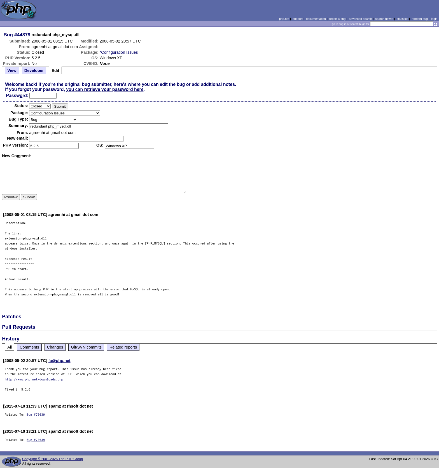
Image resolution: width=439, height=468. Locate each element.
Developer (34, 70)
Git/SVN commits (86, 347)
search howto (384, 18)
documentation (316, 18)
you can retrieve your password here (104, 89)
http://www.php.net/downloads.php (34, 379)
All (9, 347)
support (298, 18)
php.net (284, 18)
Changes (55, 347)
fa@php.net (59, 360)
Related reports (123, 347)
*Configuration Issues (119, 52)
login (434, 18)
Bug (8, 34)
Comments (29, 347)
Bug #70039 (36, 414)
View (12, 70)
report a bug (337, 18)
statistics (402, 18)
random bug (420, 18)
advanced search (360, 18)
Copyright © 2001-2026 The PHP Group (52, 459)
